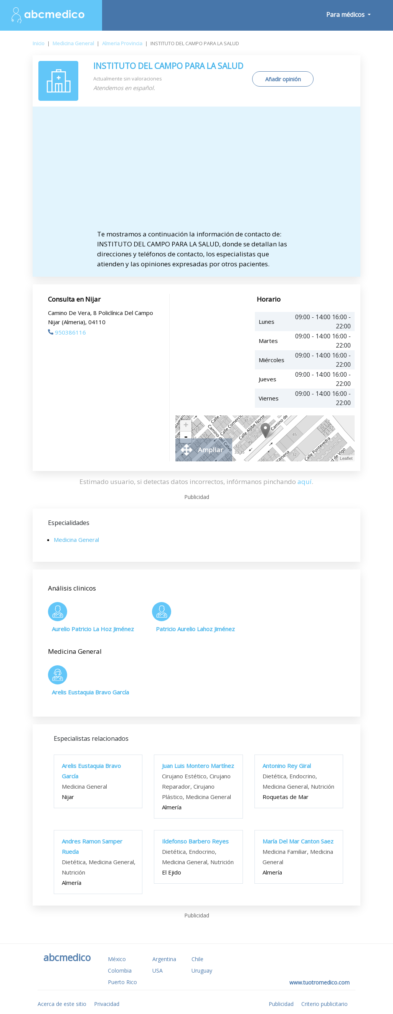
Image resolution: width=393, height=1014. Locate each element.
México (117, 959)
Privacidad (106, 1003)
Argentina (164, 959)
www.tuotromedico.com (319, 982)
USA (157, 970)
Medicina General (73, 43)
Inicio (39, 43)
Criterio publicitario (324, 1003)
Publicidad (281, 1003)
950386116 (67, 332)
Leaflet (346, 458)
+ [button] (185, 426)
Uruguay (202, 970)
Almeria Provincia (122, 43)
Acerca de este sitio (62, 1003)
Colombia (120, 970)
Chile (197, 959)
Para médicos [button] (346, 14)
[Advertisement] (196, 171)
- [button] (185, 437)
